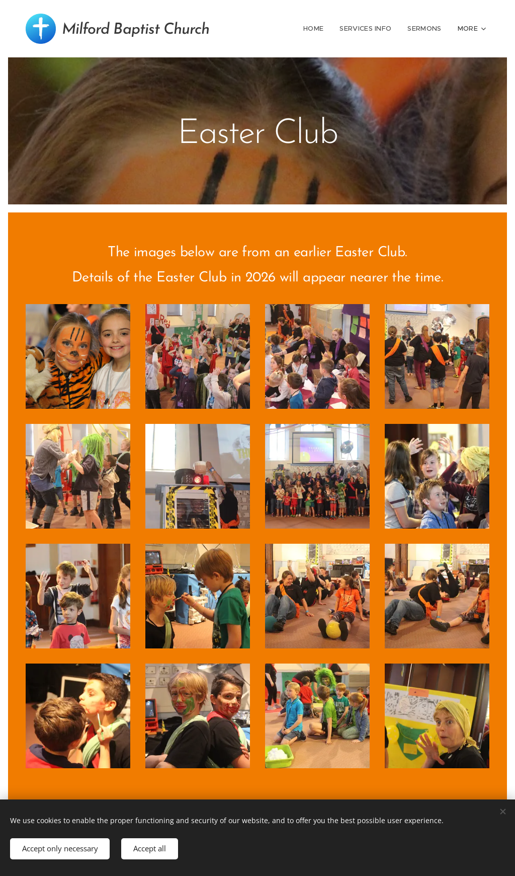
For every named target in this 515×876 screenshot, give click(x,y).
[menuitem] (317, 28)
